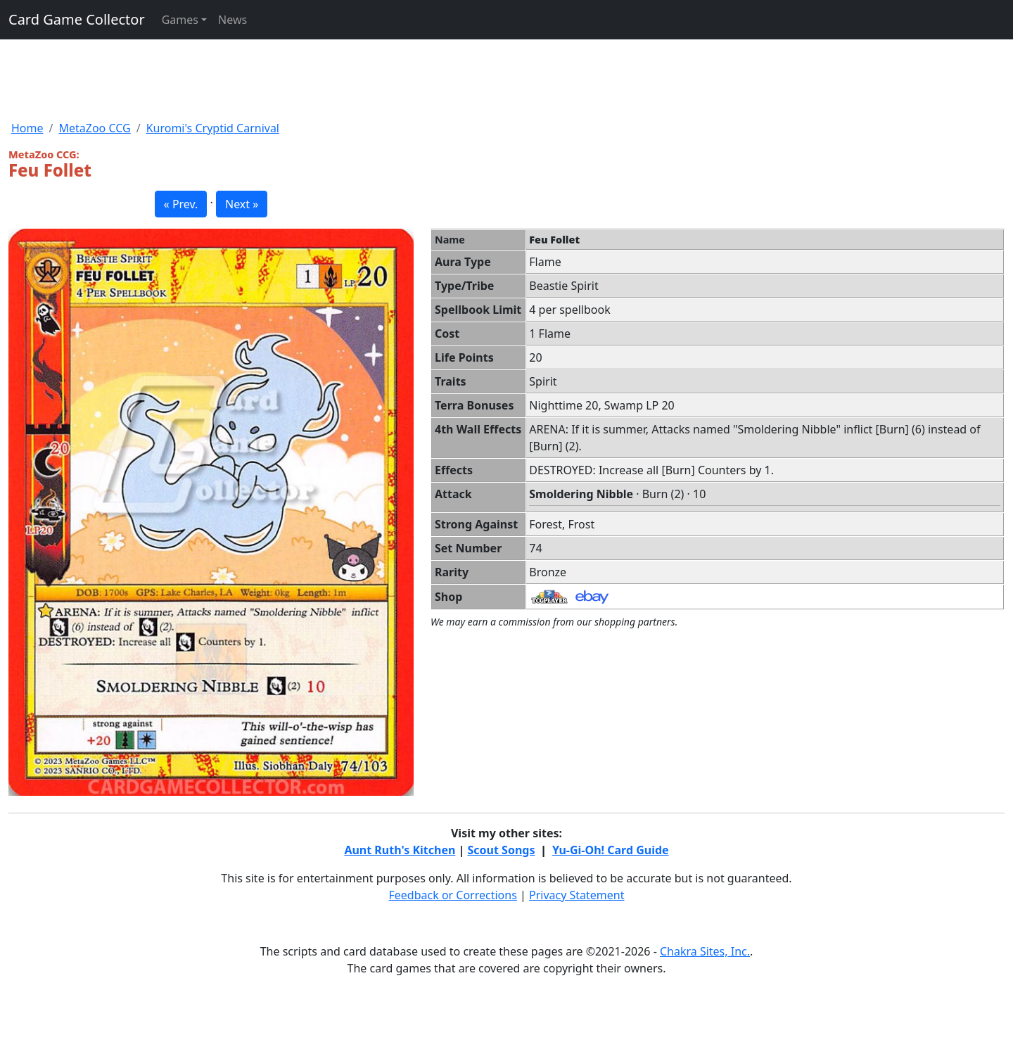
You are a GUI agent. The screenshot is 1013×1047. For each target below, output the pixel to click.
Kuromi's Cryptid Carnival (212, 128)
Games (180, 19)
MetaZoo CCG (94, 128)
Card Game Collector (76, 19)
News (232, 19)
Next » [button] (241, 204)
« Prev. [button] (181, 204)
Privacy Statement (577, 895)
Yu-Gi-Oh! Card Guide (610, 850)
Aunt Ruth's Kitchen (399, 850)
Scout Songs (501, 850)
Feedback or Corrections (452, 895)
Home (27, 128)
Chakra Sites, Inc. (705, 951)
